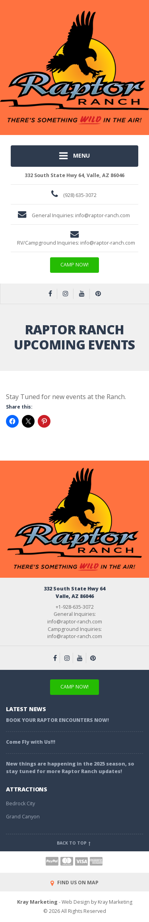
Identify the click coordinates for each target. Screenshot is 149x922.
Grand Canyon (23, 816)
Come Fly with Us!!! (30, 742)
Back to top (74, 843)
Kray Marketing (37, 902)
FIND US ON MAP (74, 882)
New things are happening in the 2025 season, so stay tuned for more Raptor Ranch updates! (70, 767)
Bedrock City (20, 803)
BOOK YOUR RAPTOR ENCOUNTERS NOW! (57, 720)
